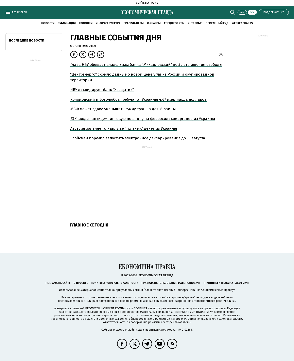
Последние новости (26, 40)
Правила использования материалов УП (170, 282)
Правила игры (133, 23)
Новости (47, 23)
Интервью (195, 23)
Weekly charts (242, 23)
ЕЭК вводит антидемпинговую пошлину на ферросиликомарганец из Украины (142, 118)
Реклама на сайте (58, 282)
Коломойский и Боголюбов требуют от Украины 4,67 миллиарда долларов (138, 99)
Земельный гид (217, 23)
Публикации (67, 23)
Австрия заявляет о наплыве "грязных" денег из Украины (123, 128)
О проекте (80, 282)
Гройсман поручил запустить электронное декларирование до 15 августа (137, 138)
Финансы (154, 23)
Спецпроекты (174, 23)
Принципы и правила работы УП (226, 282)
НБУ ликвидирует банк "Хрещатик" (102, 89)
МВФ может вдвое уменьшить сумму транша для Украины (123, 109)
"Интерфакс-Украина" (180, 297)
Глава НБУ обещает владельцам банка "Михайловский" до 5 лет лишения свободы (146, 64)
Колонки (85, 23)
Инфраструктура (108, 23)
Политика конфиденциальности (114, 282)
